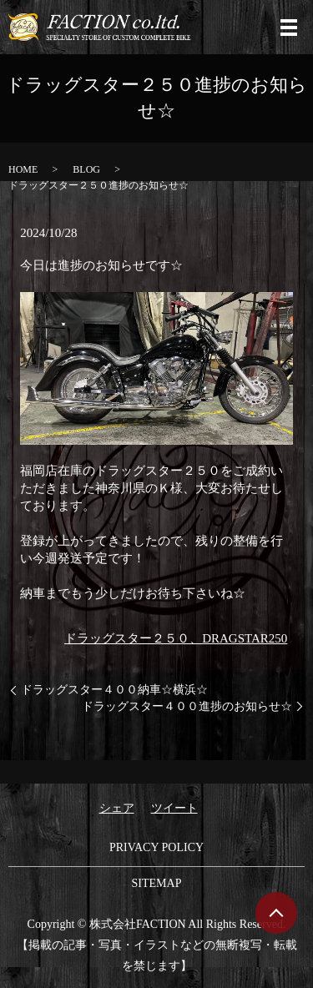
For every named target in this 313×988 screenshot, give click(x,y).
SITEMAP (157, 883)
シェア (116, 808)
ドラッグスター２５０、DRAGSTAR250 (175, 638)
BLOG (86, 169)
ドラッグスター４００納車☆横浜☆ (114, 689)
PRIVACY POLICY (156, 847)
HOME (23, 169)
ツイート (174, 808)
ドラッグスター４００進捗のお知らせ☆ (187, 706)
